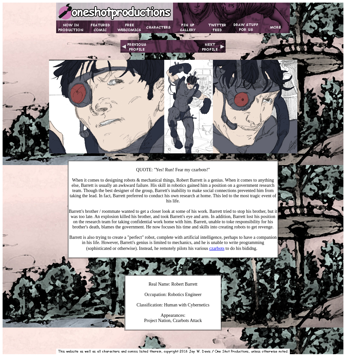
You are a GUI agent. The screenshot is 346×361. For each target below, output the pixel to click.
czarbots (217, 248)
